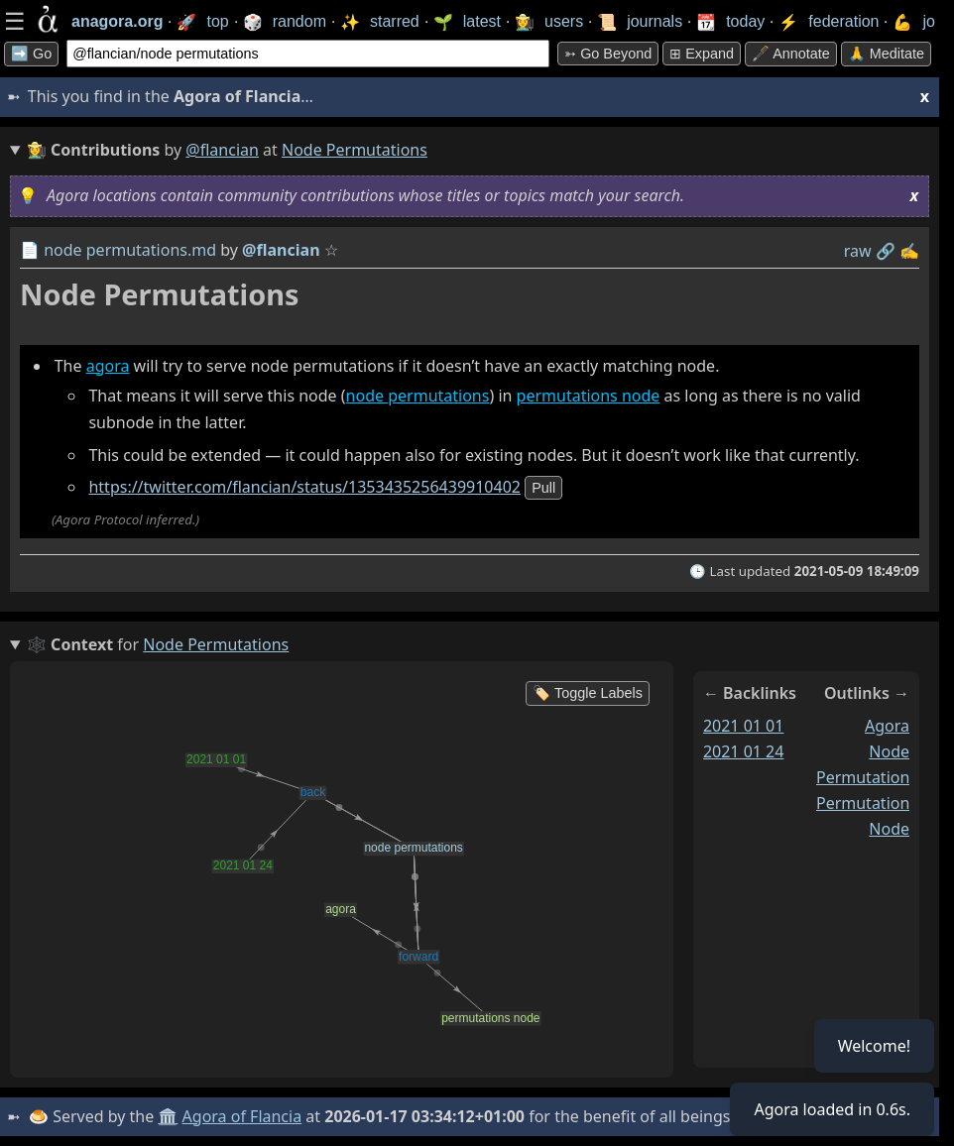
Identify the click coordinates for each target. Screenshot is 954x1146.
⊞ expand (701, 53)
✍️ (909, 251)
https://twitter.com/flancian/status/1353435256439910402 (304, 487)
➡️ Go (31, 53)
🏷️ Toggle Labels (588, 693)
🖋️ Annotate (791, 53)
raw (858, 251)
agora (108, 366)
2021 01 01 (743, 726)
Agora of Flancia (242, 1116)
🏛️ (168, 1116)
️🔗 (885, 251)
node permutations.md (130, 250)
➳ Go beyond (608, 53)
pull (543, 488)
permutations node (588, 395)
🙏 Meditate (886, 53)
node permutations (418, 395)
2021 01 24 (743, 751)
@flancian (222, 150)
